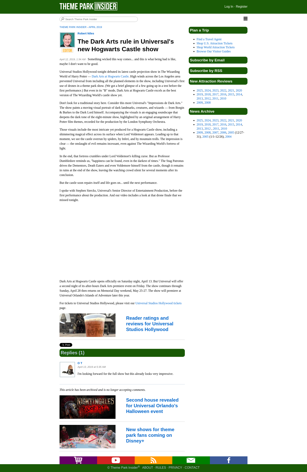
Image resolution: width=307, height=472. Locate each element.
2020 (239, 90)
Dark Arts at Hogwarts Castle (110, 76)
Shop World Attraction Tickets (216, 47)
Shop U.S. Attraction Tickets (215, 43)
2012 (207, 98)
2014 (239, 94)
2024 (207, 90)
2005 (231, 132)
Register (241, 6)
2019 (200, 94)
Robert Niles (86, 33)
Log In (229, 6)
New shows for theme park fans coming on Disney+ (150, 435)
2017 (215, 94)
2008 (207, 102)
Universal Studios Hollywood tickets (158, 303)
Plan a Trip (199, 30)
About (147, 467)
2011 (215, 98)
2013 (200, 98)
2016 (223, 94)
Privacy (175, 467)
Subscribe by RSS (206, 71)
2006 (223, 132)
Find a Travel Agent (209, 39)
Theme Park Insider (73, 27)
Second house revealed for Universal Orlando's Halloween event (152, 405)
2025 (200, 90)
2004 (228, 136)
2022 (223, 90)
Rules (161, 467)
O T (80, 363)
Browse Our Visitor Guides (214, 51)
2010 (223, 98)
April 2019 (95, 27)
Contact (192, 467)
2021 (231, 90)
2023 (215, 90)
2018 (207, 94)
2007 (215, 132)
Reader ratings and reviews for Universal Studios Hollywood (149, 323)
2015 (231, 94)
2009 (200, 102)
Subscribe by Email (207, 60)
